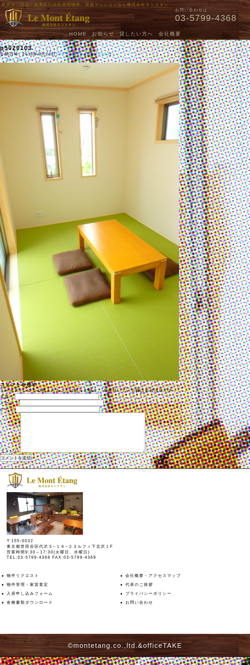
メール (9, 403)
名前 (6, 396)
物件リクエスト (23, 583)
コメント (9, 459)
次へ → (25, 59)
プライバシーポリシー (148, 601)
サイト (7, 409)
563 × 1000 (69, 54)
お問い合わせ (139, 610)
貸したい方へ (136, 33)
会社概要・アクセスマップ (153, 583)
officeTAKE (162, 653)
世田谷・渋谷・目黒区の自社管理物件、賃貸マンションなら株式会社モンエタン (85, 4)
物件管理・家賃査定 (27, 592)
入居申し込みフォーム (30, 601)
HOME (78, 33)
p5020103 (98, 54)
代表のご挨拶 (139, 592)
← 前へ (8, 59)
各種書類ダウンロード (30, 610)
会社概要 (169, 33)
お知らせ (103, 33)
